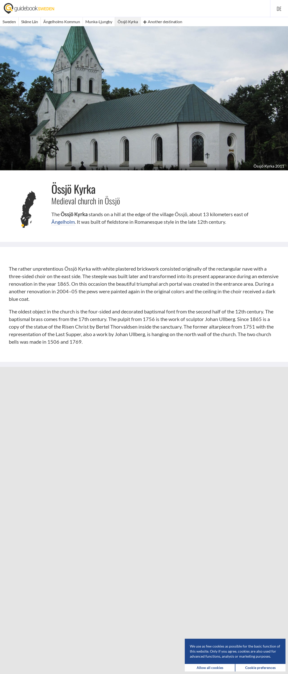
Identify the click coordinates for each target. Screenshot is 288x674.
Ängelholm (63, 222)
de (279, 8)
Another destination (162, 21)
